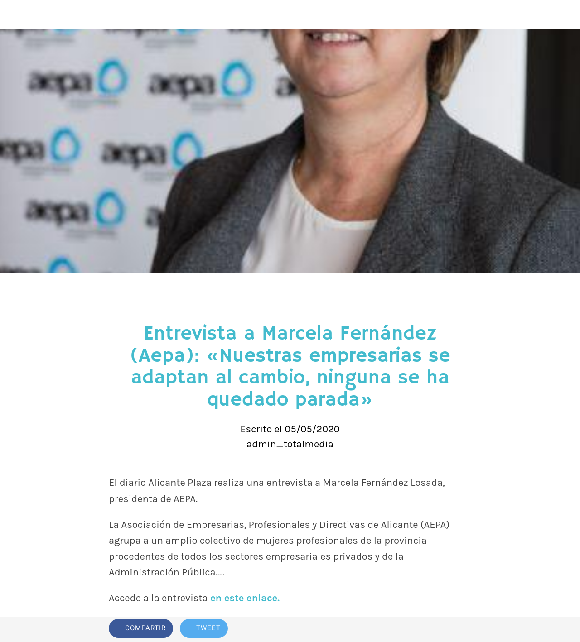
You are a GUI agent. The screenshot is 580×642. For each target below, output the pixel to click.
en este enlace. (245, 598)
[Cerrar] (14, 14)
